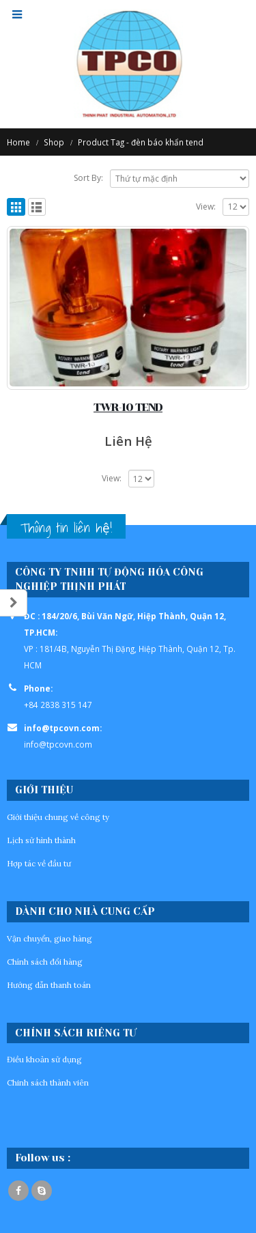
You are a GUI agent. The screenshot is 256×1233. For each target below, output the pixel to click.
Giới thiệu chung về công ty (58, 817)
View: (206, 206)
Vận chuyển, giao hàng (49, 938)
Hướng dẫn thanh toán (49, 985)
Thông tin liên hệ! (66, 528)
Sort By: (88, 178)
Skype (41, 1190)
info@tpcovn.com (58, 744)
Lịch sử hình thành (41, 840)
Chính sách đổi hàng (45, 961)
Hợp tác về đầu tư (39, 863)
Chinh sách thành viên (48, 1082)
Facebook (18, 1190)
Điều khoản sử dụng (44, 1059)
